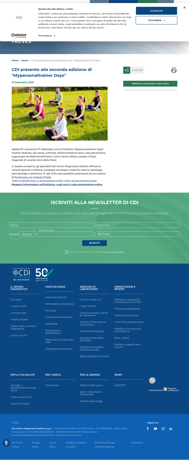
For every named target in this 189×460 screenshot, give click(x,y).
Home (15, 60)
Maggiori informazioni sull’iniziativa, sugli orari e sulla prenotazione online (57, 184)
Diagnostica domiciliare (58, 349)
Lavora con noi (18, 335)
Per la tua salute (22, 375)
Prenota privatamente (127, 309)
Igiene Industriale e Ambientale (91, 393)
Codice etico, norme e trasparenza (22, 327)
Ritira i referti (121, 338)
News (25, 60)
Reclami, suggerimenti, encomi (127, 346)
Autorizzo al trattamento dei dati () (97, 252)
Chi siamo (16, 299)
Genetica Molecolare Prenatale (91, 339)
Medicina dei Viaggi (91, 401)
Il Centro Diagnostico (19, 288)
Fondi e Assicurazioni (126, 315)
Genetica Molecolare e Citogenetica (92, 323)
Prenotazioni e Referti (124, 288)
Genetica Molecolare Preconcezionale (91, 348)
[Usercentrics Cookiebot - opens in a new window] (19, 32)
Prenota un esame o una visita (150, 83)
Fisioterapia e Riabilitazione (53, 332)
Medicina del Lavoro (91, 385)
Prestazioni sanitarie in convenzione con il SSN (127, 301)
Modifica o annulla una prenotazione (127, 330)
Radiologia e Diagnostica (59, 304)
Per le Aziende (90, 375)
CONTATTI (120, 385)
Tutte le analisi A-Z (90, 299)
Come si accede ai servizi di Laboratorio (94, 314)
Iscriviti (94, 243)
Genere (14, 234)
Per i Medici (53, 375)
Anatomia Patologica (92, 331)
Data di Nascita (46, 230)
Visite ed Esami (55, 287)
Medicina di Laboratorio (89, 288)
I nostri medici (18, 306)
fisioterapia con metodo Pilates (33, 177)
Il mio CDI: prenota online (129, 322)
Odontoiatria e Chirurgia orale (59, 341)
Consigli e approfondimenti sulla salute (23, 388)
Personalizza (45, 32)
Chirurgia (50, 310)
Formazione (52, 385)
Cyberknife (51, 324)
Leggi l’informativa (114, 252)
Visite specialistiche (56, 297)
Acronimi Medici (19, 404)
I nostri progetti (19, 319)
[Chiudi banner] (184, 4)
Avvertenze (137, 442)
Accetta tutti (156, 7)
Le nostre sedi (18, 313)
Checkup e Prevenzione (58, 317)
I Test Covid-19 (88, 306)
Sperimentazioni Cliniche (94, 356)
